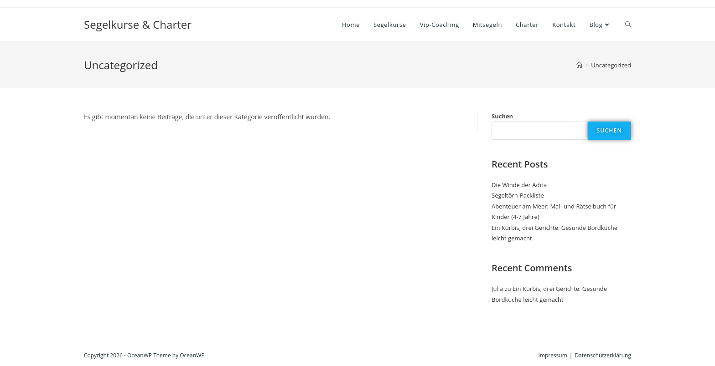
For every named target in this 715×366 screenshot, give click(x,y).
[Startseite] (579, 65)
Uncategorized (611, 65)
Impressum (552, 355)
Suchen (502, 116)
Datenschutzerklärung (603, 355)
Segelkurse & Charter (138, 24)
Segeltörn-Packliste (518, 195)
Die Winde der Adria (519, 185)
